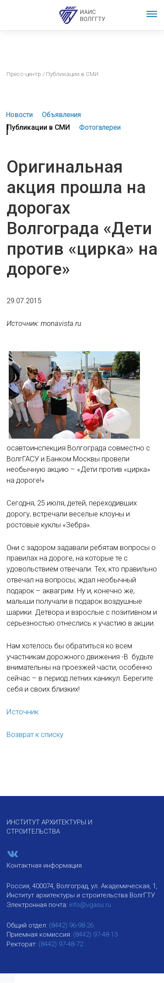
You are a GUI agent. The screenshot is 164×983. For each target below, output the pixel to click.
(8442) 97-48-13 (95, 934)
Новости (19, 115)
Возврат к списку (35, 734)
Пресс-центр (24, 73)
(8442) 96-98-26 (71, 925)
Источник (22, 712)
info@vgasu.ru (90, 905)
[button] (7, 979)
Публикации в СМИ (38, 127)
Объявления (61, 115)
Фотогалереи (100, 127)
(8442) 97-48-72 (60, 944)
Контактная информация (44, 865)
